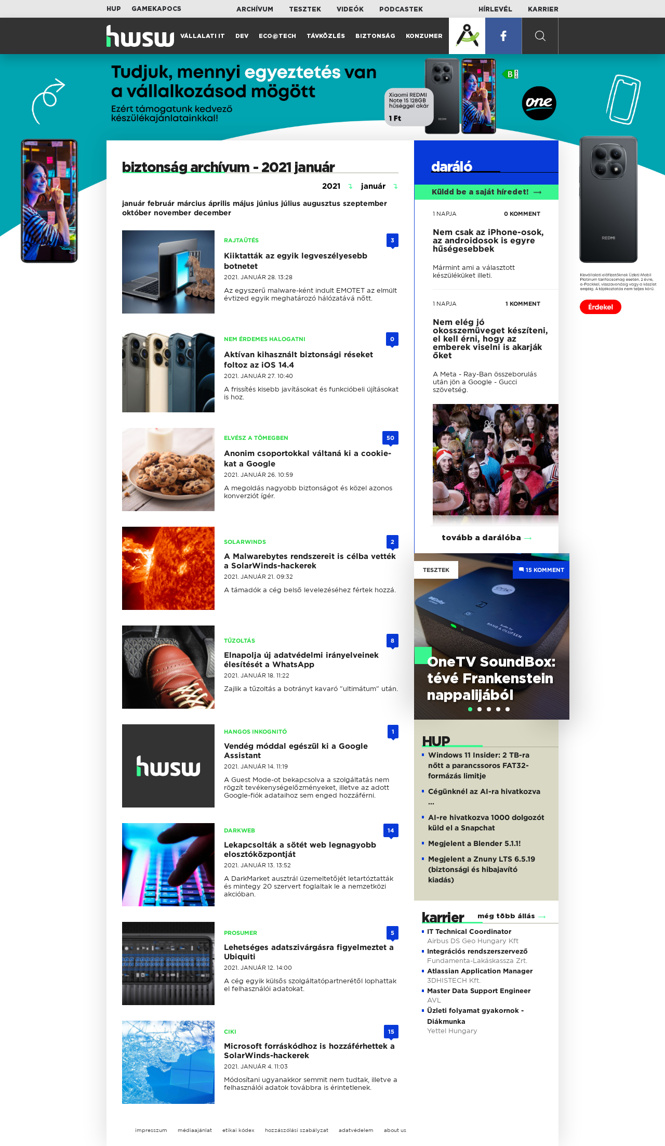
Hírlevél (495, 9)
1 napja (445, 214)
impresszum (151, 1130)
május (243, 203)
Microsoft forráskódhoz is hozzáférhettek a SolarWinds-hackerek (309, 1051)
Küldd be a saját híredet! (486, 192)
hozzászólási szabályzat (296, 1130)
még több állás (506, 916)
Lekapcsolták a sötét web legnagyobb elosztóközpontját (300, 850)
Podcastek (401, 9)
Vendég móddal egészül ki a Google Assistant (296, 751)
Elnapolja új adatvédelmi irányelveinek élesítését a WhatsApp (301, 660)
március (191, 203)
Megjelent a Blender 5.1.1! (474, 843)
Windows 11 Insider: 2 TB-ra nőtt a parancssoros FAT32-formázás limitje (478, 765)
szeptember (365, 203)
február (161, 203)
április (219, 203)
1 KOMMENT (523, 303)
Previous (427, 626)
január (133, 203)
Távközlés (326, 36)
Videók (350, 9)
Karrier (543, 9)
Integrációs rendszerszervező (477, 951)
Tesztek (305, 9)
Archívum (254, 9)
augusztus (321, 203)
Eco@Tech (277, 36)
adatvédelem (356, 1130)
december (212, 212)
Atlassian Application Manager (480, 971)
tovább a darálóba (481, 538)
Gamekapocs (156, 9)
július (290, 203)
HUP (114, 9)
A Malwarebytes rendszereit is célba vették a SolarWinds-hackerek (310, 561)
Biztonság (375, 36)
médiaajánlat (195, 1130)
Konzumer (424, 36)
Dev (241, 36)
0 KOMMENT (522, 213)
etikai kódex (238, 1130)
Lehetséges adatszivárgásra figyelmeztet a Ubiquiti (309, 952)
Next (556, 626)
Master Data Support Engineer (478, 990)
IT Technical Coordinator (469, 931)
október (136, 212)
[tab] (470, 709)
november (172, 212)
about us (395, 1130)
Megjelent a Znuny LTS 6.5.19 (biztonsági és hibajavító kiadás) (481, 869)
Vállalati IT (202, 36)
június (267, 203)
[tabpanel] (491, 636)
